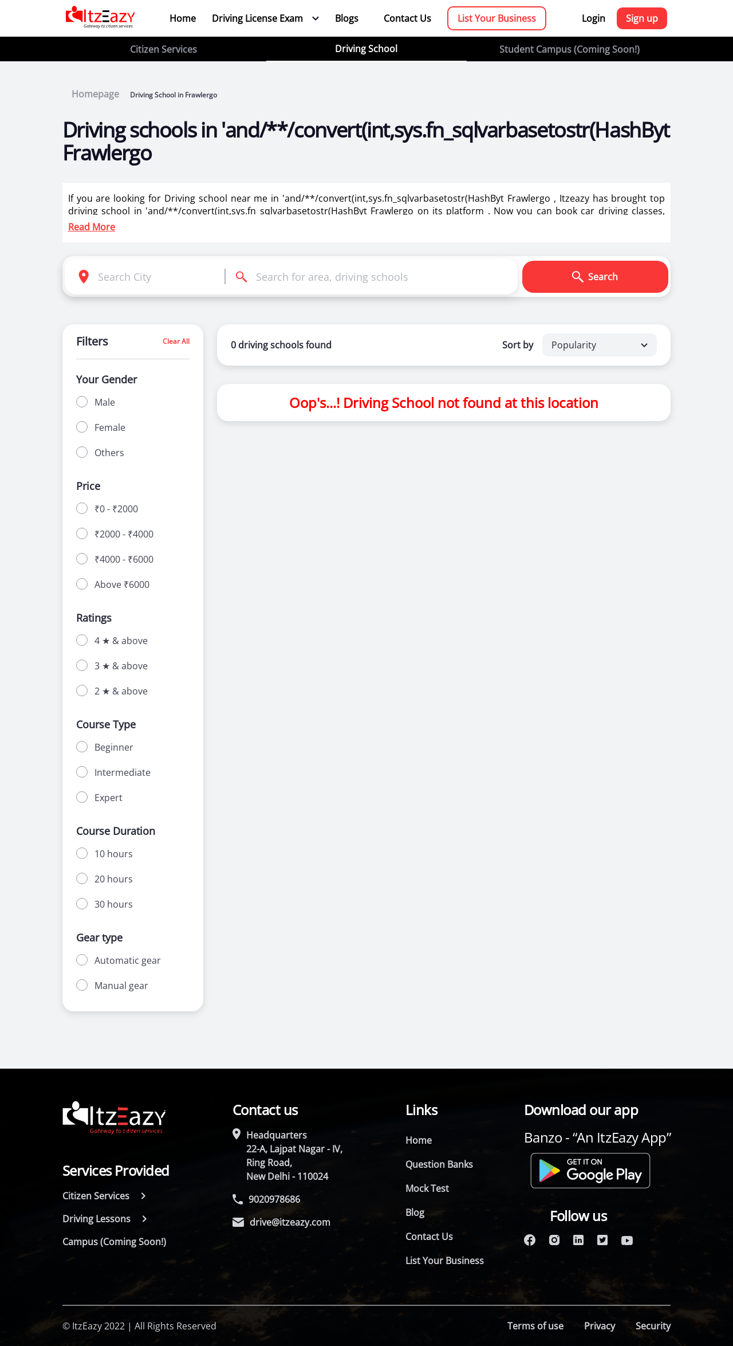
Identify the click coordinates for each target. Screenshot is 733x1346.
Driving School (366, 48)
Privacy (599, 1326)
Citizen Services (163, 49)
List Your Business (497, 18)
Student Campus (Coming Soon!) (569, 49)
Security (653, 1326)
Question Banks (439, 1164)
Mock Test (427, 1188)
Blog (414, 1212)
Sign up (642, 18)
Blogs (346, 18)
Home (183, 18)
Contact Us (407, 18)
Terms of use (535, 1326)
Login (593, 18)
